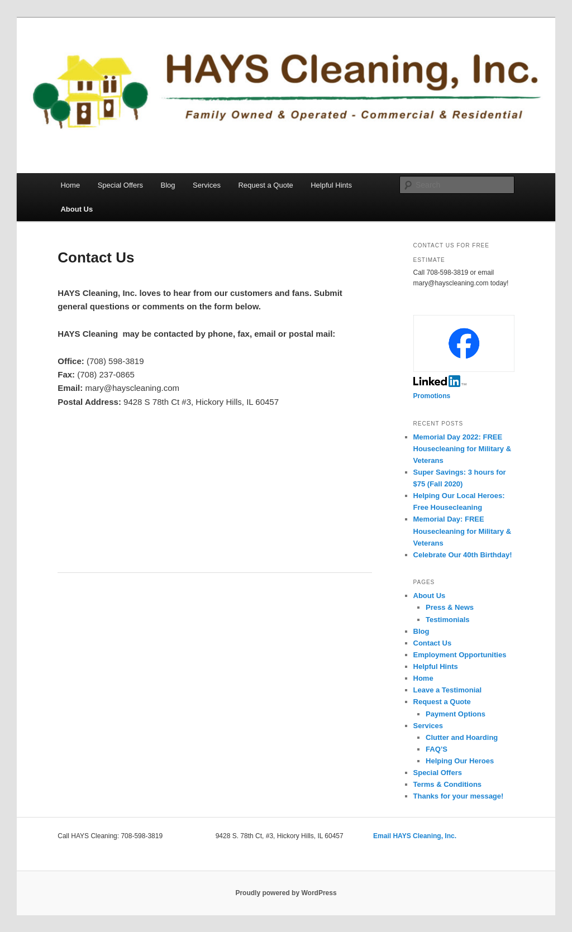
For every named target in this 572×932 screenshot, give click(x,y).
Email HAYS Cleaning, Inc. (414, 836)
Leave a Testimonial (447, 690)
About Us (76, 209)
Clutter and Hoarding (462, 737)
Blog (168, 185)
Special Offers (120, 185)
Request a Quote (265, 185)
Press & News (450, 607)
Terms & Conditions (447, 784)
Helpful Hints (331, 185)
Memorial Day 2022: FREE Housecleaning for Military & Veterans (462, 449)
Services (207, 185)
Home (70, 185)
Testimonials (448, 619)
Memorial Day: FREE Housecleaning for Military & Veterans (462, 531)
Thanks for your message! (458, 796)
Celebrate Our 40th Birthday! (462, 555)
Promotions (432, 396)
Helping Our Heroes (460, 761)
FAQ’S (436, 749)
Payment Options (455, 714)
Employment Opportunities (460, 655)
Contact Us (432, 643)
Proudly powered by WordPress (285, 893)
